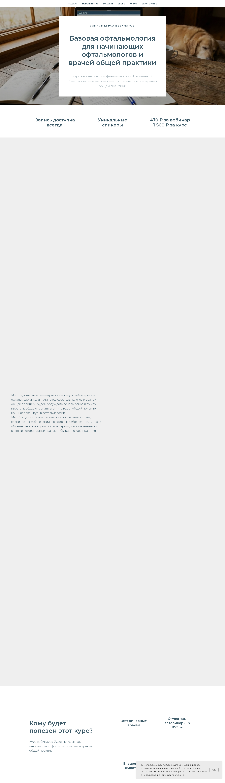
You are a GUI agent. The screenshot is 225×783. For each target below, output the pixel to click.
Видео (121, 4)
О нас (133, 4)
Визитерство (149, 4)
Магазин (108, 4)
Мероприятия (90, 4)
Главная (72, 4)
